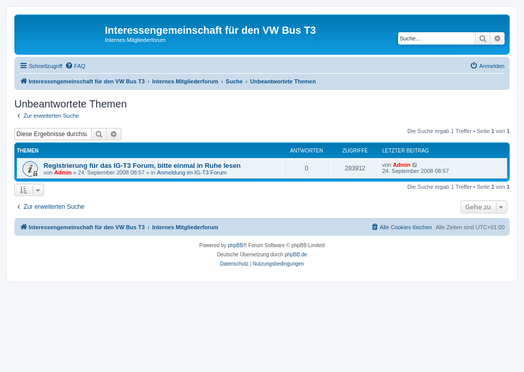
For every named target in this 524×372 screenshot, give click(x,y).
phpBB (235, 245)
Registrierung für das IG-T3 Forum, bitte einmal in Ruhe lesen (142, 165)
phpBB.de (296, 254)
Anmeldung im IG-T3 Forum (191, 172)
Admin (63, 172)
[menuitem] (75, 66)
